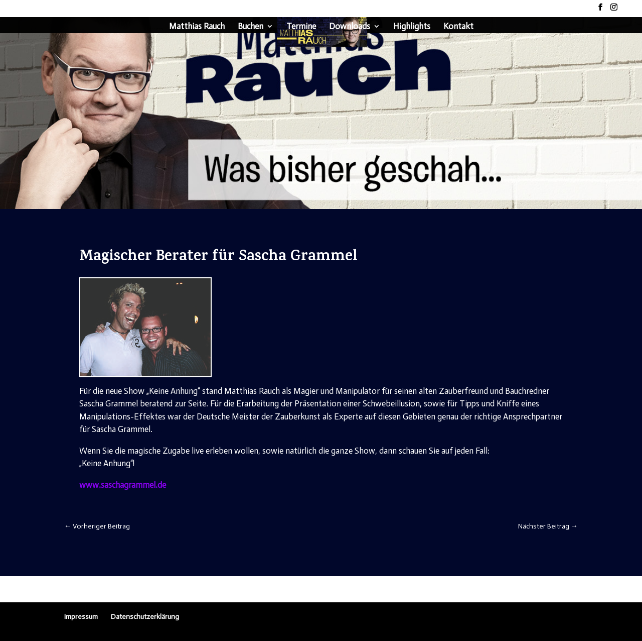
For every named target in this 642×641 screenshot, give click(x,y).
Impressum (81, 616)
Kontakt (458, 27)
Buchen (250, 27)
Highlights (411, 27)
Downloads (349, 27)
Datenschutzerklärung (145, 616)
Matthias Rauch (197, 27)
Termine (301, 27)
